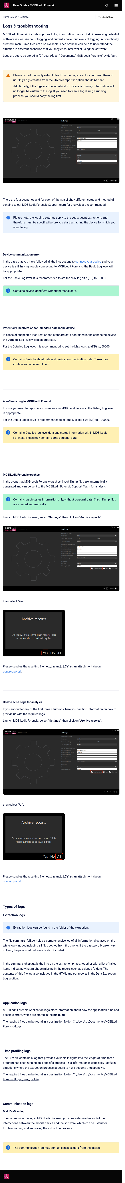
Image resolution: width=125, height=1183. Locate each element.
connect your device (88, 261)
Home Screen (10, 16)
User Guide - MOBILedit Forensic (34, 5)
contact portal (12, 671)
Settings (24, 16)
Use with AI (107, 16)
